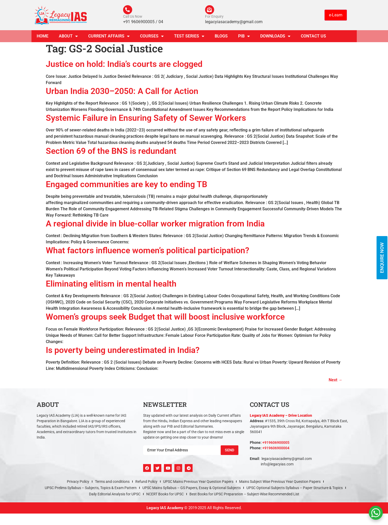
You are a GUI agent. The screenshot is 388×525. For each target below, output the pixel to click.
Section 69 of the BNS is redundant (111, 152)
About (68, 37)
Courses (152, 37)
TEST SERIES (189, 37)
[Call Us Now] (128, 10)
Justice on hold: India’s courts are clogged (124, 65)
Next (335, 381)
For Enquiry (214, 18)
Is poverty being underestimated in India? (123, 351)
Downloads (275, 37)
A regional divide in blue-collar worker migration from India (155, 225)
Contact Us (313, 37)
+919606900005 (275, 444)
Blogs (221, 37)
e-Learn (335, 15)
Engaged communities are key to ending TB (126, 185)
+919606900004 (275, 449)
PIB (244, 37)
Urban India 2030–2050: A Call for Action (122, 92)
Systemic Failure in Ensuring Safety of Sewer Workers (146, 119)
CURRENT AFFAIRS (109, 37)
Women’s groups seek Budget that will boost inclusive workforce (165, 318)
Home (42, 37)
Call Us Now (132, 18)
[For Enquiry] (210, 10)
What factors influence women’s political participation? (147, 252)
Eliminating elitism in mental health (111, 285)
